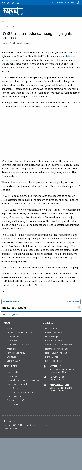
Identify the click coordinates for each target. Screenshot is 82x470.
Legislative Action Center (18, 384)
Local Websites (14, 341)
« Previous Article (11, 301)
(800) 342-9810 (57, 380)
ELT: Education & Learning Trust (21, 392)
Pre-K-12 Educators (54, 341)
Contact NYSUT (14, 361)
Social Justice (13, 372)
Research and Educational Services (23, 380)
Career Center (13, 388)
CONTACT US (60, 2)
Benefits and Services (55, 333)
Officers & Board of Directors (20, 333)
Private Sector (51, 357)
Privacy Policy (10, 429)
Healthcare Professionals (56, 349)
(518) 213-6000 (57, 377)
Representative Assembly (18, 345)
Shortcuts (11, 357)
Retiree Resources (53, 361)
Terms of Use (10, 421)
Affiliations (11, 349)
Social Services (14, 396)
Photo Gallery (13, 404)
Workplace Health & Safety (19, 400)
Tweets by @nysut (10, 314)
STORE (71, 2)
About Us (11, 328)
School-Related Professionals (59, 345)
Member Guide (51, 328)
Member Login (51, 337)
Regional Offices (14, 337)
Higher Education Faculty (56, 353)
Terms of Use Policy (16, 353)
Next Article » (73, 301)
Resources (12, 376)
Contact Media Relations (61, 388)
